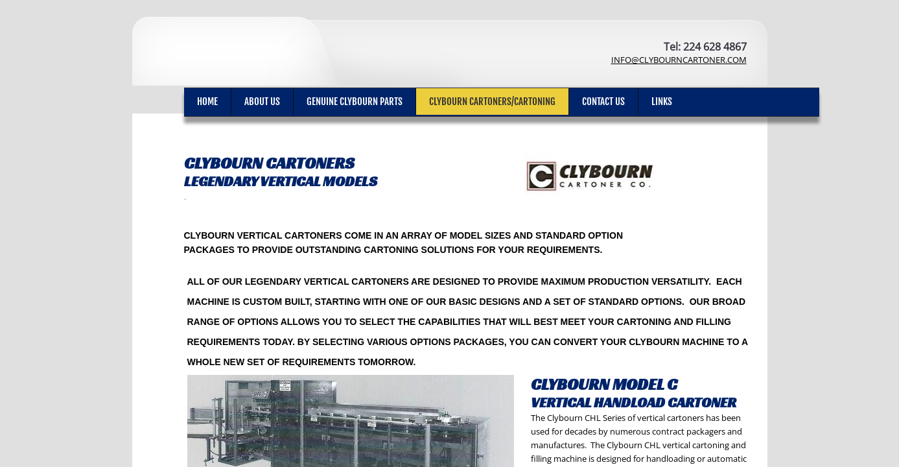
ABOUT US (262, 101)
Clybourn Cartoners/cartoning (492, 101)
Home (207, 101)
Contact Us (603, 101)
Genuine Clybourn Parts (355, 101)
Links (661, 101)
